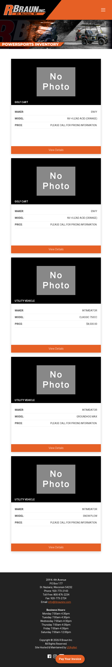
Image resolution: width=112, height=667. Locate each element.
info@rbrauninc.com (59, 602)
